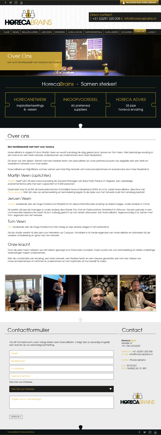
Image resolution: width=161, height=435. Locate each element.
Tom (10, 227)
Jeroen (11, 204)
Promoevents (15, 192)
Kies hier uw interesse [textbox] (22, 389)
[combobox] (61, 389)
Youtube (21, 2)
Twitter (10, 2)
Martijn (11, 181)
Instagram (16, 2)
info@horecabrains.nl (140, 18)
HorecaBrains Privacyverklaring (21, 432)
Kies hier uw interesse (20, 382)
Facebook (5, 2)
